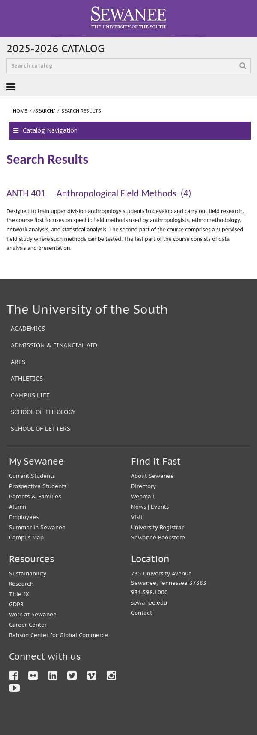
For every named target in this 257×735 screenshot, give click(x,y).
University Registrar (157, 527)
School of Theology (43, 412)
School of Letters (40, 428)
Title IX (19, 594)
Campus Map (26, 537)
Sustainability (27, 573)
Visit (137, 517)
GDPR (16, 604)
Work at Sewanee (33, 614)
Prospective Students (37, 486)
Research (21, 583)
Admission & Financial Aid (54, 345)
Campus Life (30, 395)
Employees (24, 517)
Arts (18, 362)
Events (160, 506)
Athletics (27, 378)
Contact (141, 612)
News (138, 506)
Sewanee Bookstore (158, 537)
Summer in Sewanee (37, 527)
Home (20, 110)
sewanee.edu (149, 602)
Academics (28, 328)
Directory (143, 486)
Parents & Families (35, 496)
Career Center (28, 624)
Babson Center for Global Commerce (58, 635)
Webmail (143, 496)
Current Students (32, 476)
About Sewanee (152, 476)
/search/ (44, 110)
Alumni (18, 506)
